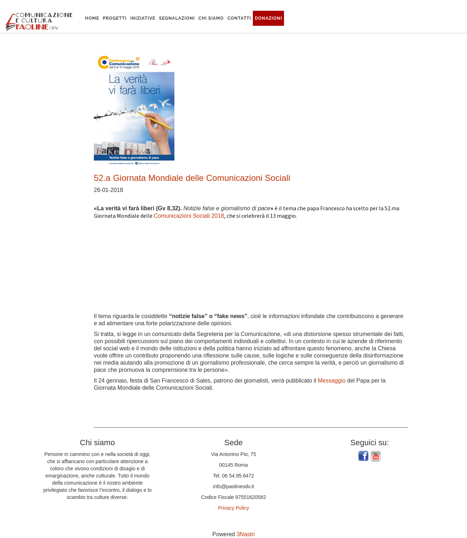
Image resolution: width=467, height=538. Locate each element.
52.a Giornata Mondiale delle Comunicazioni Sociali (192, 178)
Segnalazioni (177, 18)
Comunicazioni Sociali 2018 (189, 216)
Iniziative (142, 18)
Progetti (115, 18)
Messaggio (331, 381)
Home (92, 18)
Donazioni (268, 18)
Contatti (239, 18)
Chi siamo (211, 18)
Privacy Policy (233, 508)
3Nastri (245, 534)
